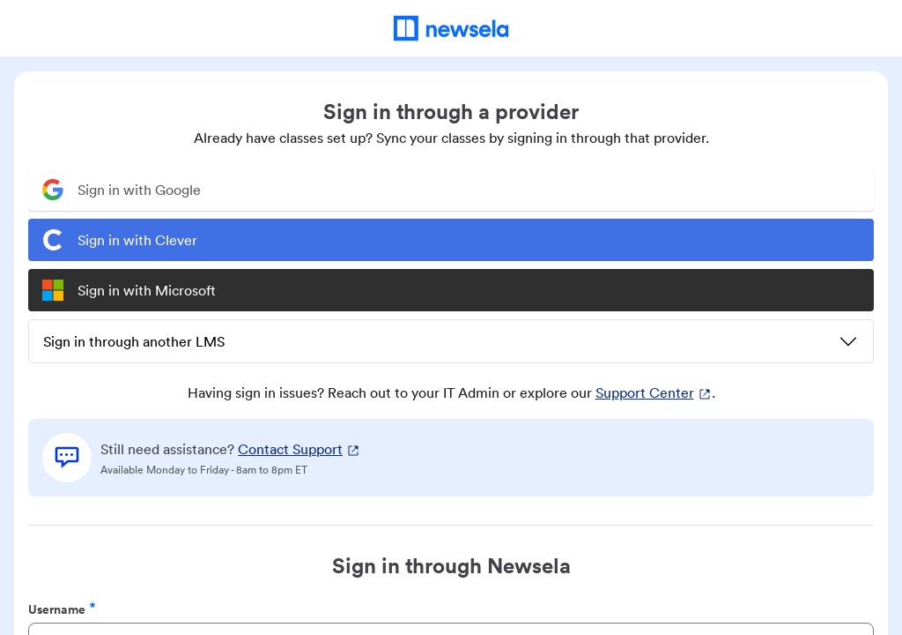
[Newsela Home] (451, 28)
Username (62, 608)
